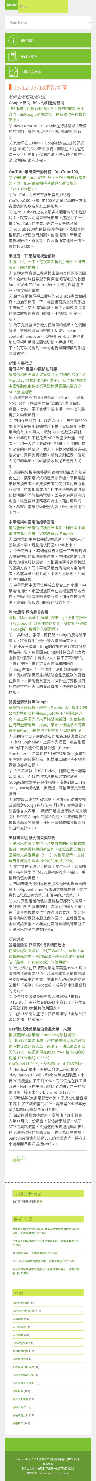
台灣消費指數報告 (23, 1375)
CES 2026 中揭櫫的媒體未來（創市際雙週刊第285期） (44, 1261)
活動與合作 (19, 1407)
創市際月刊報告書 (23, 1367)
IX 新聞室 (17, 1319)
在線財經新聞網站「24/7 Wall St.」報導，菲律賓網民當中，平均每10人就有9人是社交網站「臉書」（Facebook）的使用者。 (46, 956)
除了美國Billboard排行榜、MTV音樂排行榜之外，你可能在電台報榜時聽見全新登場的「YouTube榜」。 (47, 183)
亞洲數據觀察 (20, 1351)
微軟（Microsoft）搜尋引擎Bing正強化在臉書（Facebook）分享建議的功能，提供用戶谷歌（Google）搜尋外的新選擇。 (48, 623)
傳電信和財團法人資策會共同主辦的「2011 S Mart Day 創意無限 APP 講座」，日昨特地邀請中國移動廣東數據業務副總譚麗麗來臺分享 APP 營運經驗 (47, 383)
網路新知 (16, 1161)
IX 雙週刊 (17, 1335)
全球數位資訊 (20, 1359)
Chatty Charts (20, 1303)
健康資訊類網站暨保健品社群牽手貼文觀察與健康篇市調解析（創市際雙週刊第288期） (45, 1231)
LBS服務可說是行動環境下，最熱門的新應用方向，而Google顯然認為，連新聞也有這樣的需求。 (47, 114)
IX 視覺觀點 (19, 1327)
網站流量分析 (20, 1415)
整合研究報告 (20, 1399)
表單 (39, 1201)
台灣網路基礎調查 (23, 1383)
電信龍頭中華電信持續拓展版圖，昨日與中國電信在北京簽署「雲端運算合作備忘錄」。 (47, 530)
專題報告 (17, 1391)
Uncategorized (21, 1343)
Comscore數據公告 (24, 1311)
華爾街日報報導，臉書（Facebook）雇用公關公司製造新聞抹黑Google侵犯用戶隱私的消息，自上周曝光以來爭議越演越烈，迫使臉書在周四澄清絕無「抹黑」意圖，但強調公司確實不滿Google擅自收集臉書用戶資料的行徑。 (48, 719)
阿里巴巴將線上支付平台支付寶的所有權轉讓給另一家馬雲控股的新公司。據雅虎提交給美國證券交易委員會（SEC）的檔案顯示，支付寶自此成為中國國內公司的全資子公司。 (47, 851)
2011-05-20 (17, 1156)
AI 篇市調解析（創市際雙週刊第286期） (36, 1253)
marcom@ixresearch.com (54, 1473)
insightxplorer (18, 1158)
